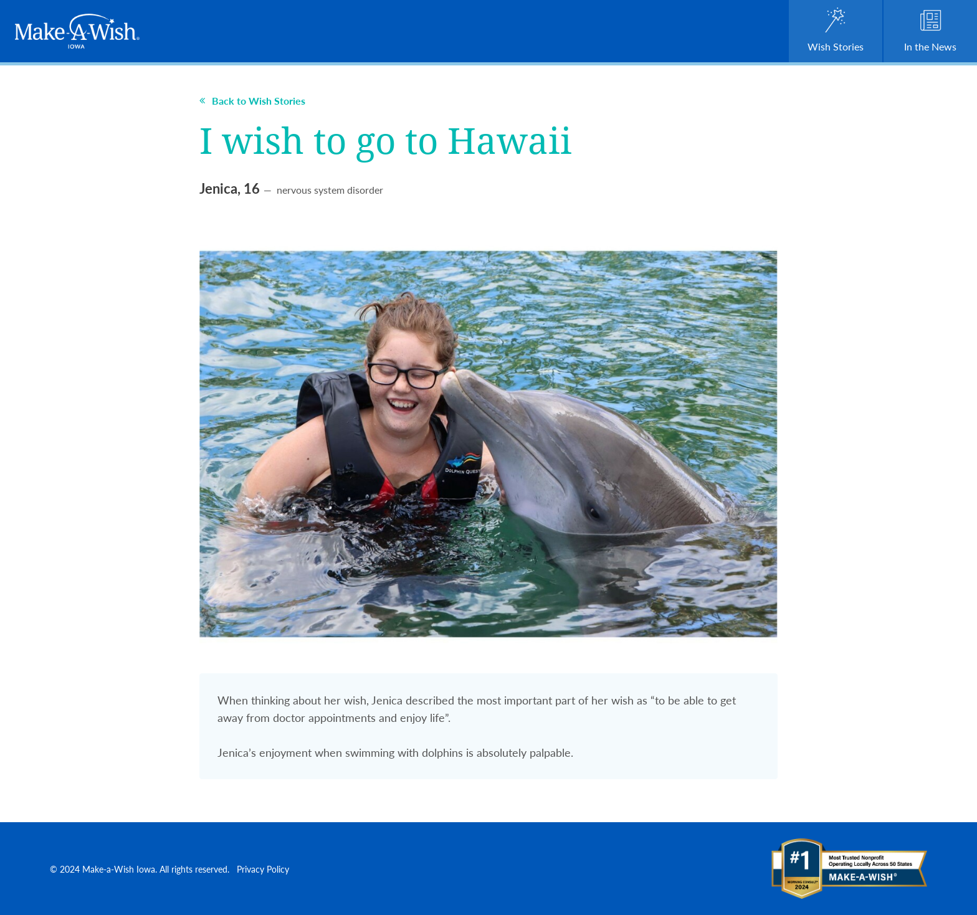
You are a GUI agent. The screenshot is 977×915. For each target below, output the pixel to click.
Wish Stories (836, 30)
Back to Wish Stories (252, 100)
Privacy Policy (263, 869)
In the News (930, 30)
